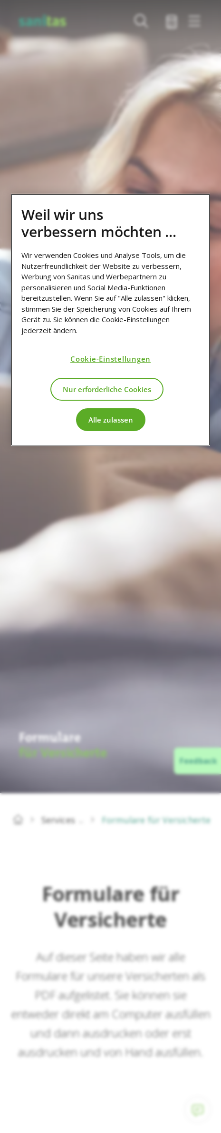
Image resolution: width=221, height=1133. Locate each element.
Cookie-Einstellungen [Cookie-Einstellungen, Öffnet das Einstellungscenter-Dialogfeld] (110, 359)
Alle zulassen (110, 419)
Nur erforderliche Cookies (107, 389)
